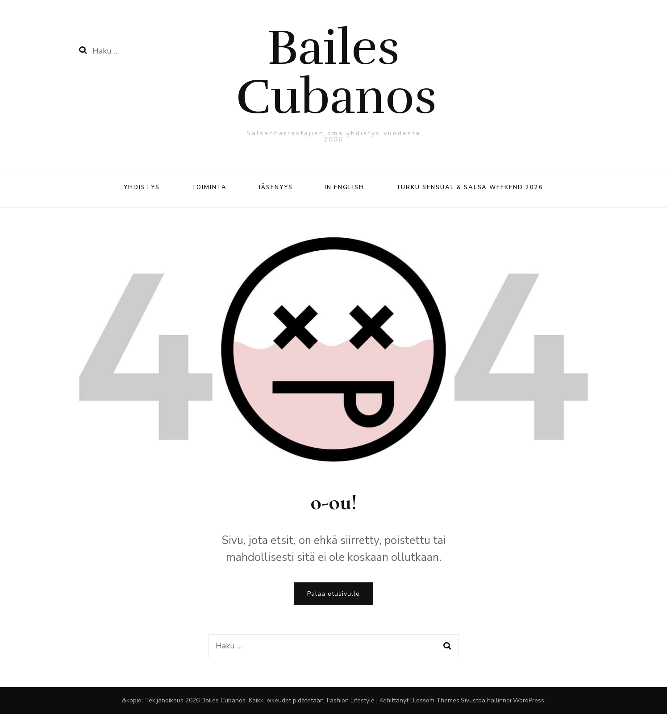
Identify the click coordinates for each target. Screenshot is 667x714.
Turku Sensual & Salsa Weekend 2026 (469, 187)
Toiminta (209, 187)
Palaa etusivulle (333, 593)
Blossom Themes (434, 700)
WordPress (528, 700)
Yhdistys (142, 187)
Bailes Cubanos (336, 72)
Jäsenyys (275, 187)
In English (344, 187)
